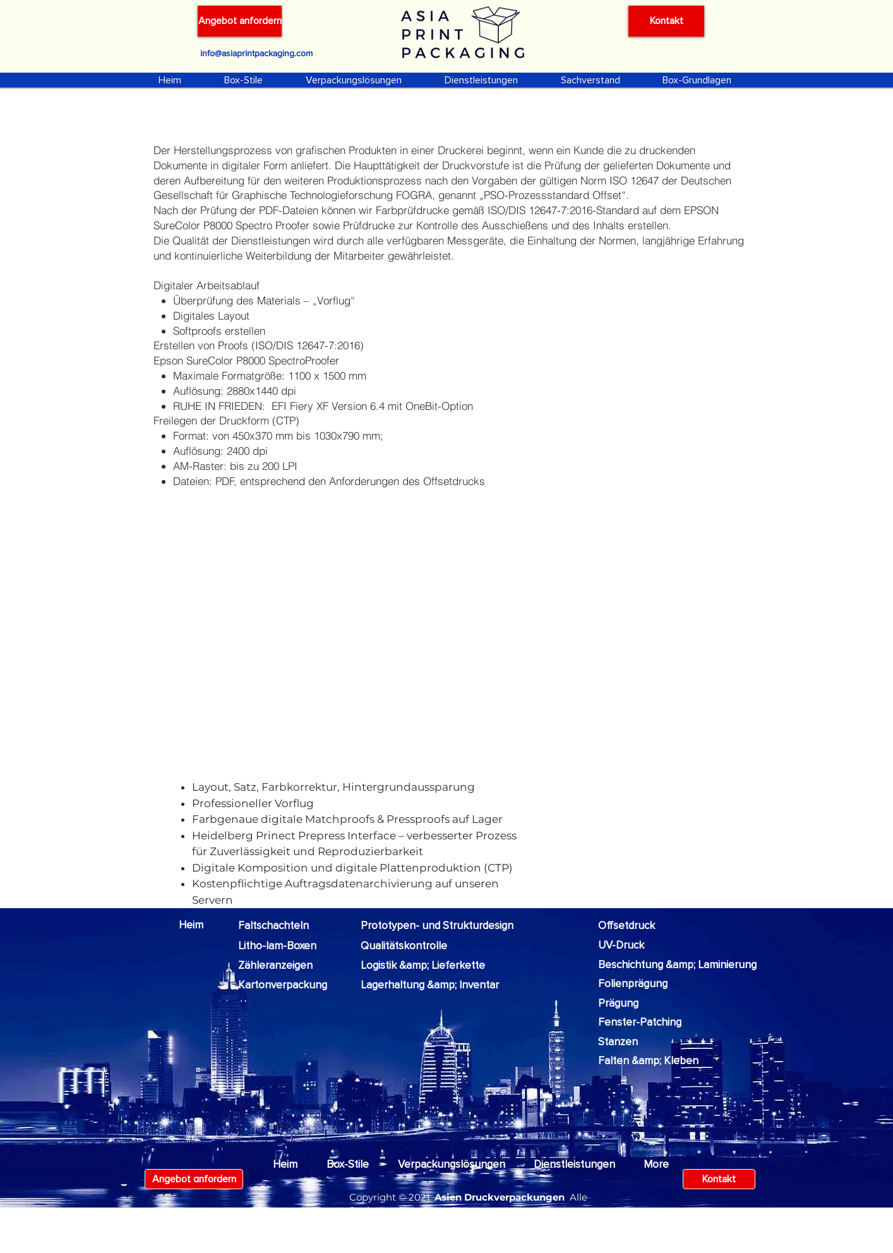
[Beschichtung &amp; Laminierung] (677, 965)
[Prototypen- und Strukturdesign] (440, 926)
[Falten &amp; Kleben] (648, 1061)
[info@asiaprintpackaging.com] (256, 53)
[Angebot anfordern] (240, 21)
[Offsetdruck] (637, 926)
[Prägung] (628, 1003)
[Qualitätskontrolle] (404, 946)
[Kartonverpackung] (289, 985)
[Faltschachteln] (281, 926)
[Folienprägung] (635, 984)
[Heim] (197, 925)
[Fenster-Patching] (645, 1022)
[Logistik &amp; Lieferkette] (425, 965)
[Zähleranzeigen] (285, 965)
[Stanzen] (628, 1042)
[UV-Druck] (629, 945)
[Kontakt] (666, 21)
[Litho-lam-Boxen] (281, 946)
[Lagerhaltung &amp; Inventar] (430, 985)
